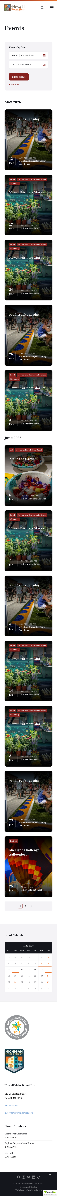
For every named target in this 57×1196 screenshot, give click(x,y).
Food (12, 179)
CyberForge (36, 1190)
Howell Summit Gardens (34, 499)
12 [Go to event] (15, 969)
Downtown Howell (31, 228)
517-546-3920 (10, 1137)
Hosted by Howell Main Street (29, 450)
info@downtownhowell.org (19, 1112)
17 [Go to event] (48, 969)
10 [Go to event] (48, 963)
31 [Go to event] (48, 982)
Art (11, 450)
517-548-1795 (10, 1147)
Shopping (14, 183)
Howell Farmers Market (27, 192)
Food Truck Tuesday (24, 119)
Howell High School (32, 890)
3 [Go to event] (48, 957)
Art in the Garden (23, 459)
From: (15, 55)
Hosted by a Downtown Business (32, 179)
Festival (13, 841)
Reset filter (14, 85)
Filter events (19, 76)
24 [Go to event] (48, 976)
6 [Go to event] (41, 988)
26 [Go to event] (15, 982)
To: (13, 65)
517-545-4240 (11, 1105)
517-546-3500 (10, 1157)
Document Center (28, 1187)
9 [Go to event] (41, 963)
